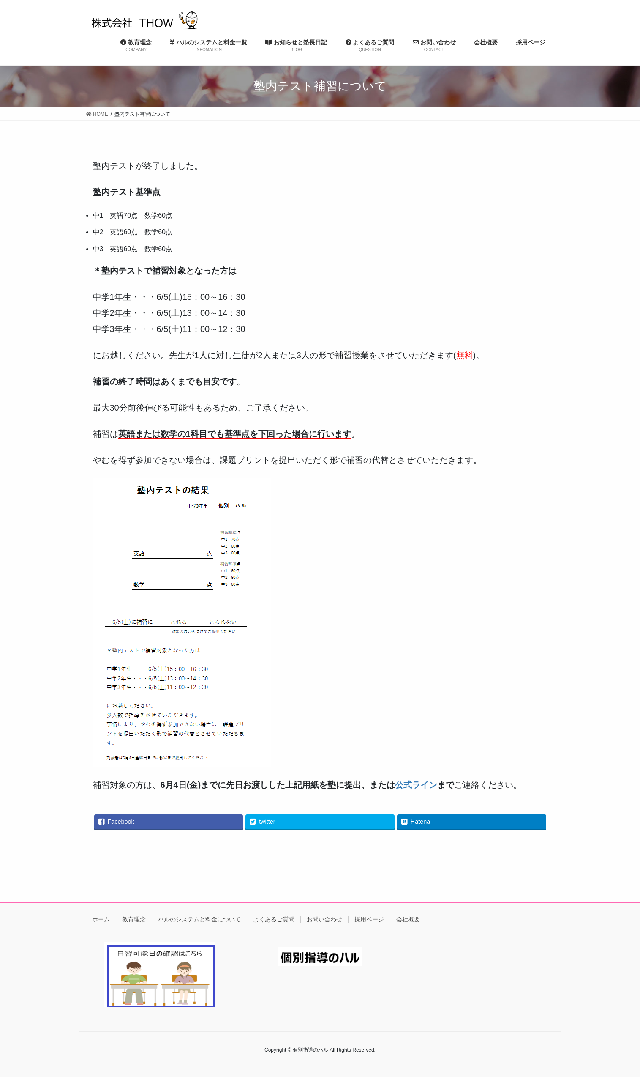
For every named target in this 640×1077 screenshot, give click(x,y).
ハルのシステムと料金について (199, 919)
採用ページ (369, 919)
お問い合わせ (324, 919)
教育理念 (134, 919)
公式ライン (416, 784)
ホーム (101, 919)
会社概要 (408, 919)
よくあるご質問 (273, 919)
